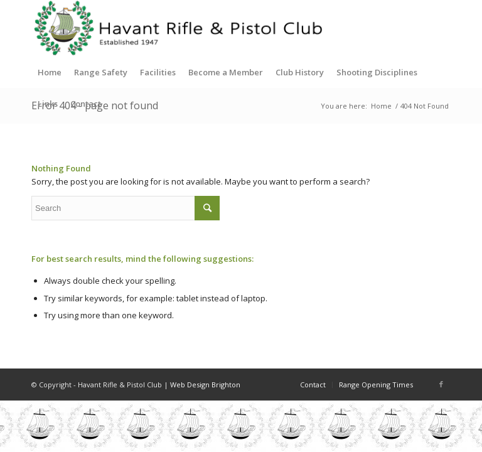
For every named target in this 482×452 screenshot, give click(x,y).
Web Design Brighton (205, 384)
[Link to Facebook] (441, 384)
